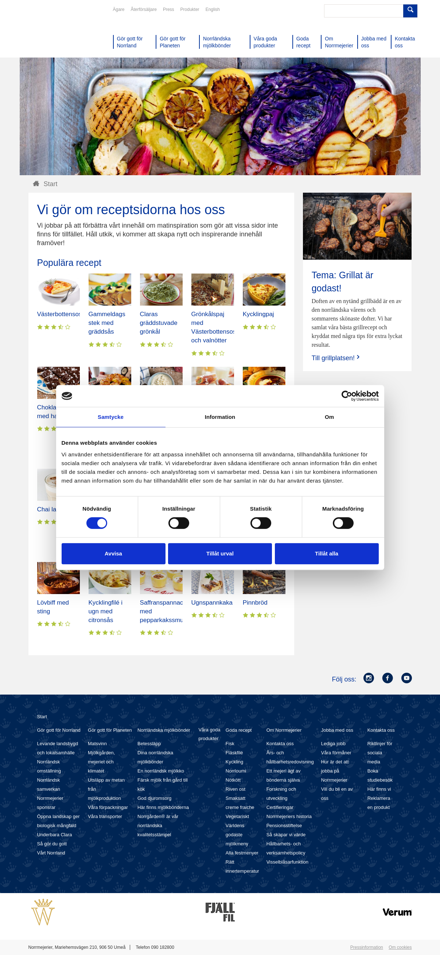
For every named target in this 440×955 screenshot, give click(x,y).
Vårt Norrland (51, 853)
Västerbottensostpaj (64, 314)
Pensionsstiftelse (284, 825)
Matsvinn (97, 743)
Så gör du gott (52, 843)
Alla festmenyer (242, 853)
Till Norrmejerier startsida (56, 32)
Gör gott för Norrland (59, 730)
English (213, 9)
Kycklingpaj (258, 314)
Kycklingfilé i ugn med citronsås (106, 611)
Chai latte (50, 509)
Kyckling (234, 762)
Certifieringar (279, 807)
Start (42, 716)
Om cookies (400, 947)
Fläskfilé (234, 752)
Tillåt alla (326, 553)
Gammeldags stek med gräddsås (107, 323)
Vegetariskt (237, 816)
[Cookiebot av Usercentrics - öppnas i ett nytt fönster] (347, 395)
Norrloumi (236, 771)
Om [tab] (329, 417)
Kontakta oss (280, 743)
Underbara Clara (54, 834)
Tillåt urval (220, 553)
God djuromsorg (154, 798)
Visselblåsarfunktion (287, 862)
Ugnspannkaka (212, 602)
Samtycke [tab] (111, 417)
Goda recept (239, 730)
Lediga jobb (333, 743)
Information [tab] (220, 417)
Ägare (119, 9)
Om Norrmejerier (284, 730)
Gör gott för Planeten (110, 730)
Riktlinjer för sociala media (380, 753)
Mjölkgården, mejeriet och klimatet (101, 762)
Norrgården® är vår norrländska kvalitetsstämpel (157, 825)
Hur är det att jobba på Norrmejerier (335, 771)
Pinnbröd (255, 602)
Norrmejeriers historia (289, 816)
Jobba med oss (337, 730)
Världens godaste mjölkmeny (237, 834)
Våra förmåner (336, 752)
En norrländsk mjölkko (160, 771)
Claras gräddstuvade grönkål (159, 323)
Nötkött (233, 780)
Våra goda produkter (209, 734)
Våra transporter (105, 816)
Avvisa (113, 553)
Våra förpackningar (108, 807)
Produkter (189, 9)
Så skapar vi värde (286, 834)
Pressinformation (366, 947)
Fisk (230, 743)
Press (168, 9)
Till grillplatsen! (336, 358)
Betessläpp (149, 743)
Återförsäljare (144, 9)
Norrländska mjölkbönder (163, 730)
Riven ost (235, 789)
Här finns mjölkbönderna (163, 807)
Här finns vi (379, 789)
